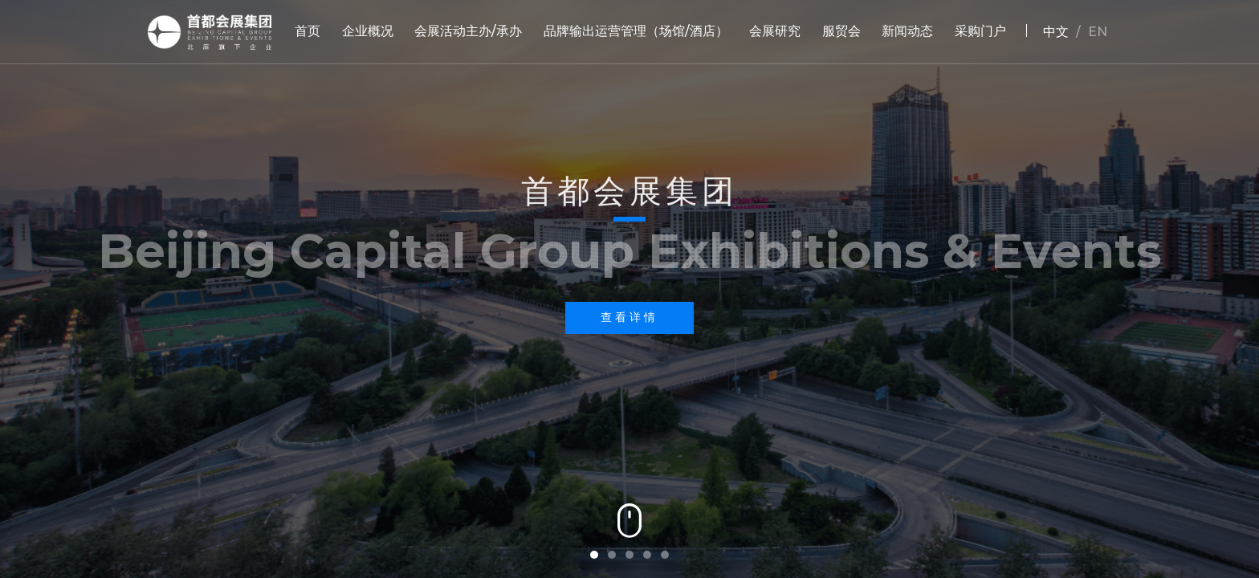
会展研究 (775, 31)
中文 (1056, 31)
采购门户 (980, 31)
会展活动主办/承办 (468, 31)
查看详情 (629, 317)
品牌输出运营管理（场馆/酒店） (636, 31)
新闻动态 (907, 31)
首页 (307, 31)
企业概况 (367, 31)
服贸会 (841, 31)
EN (1097, 31)
